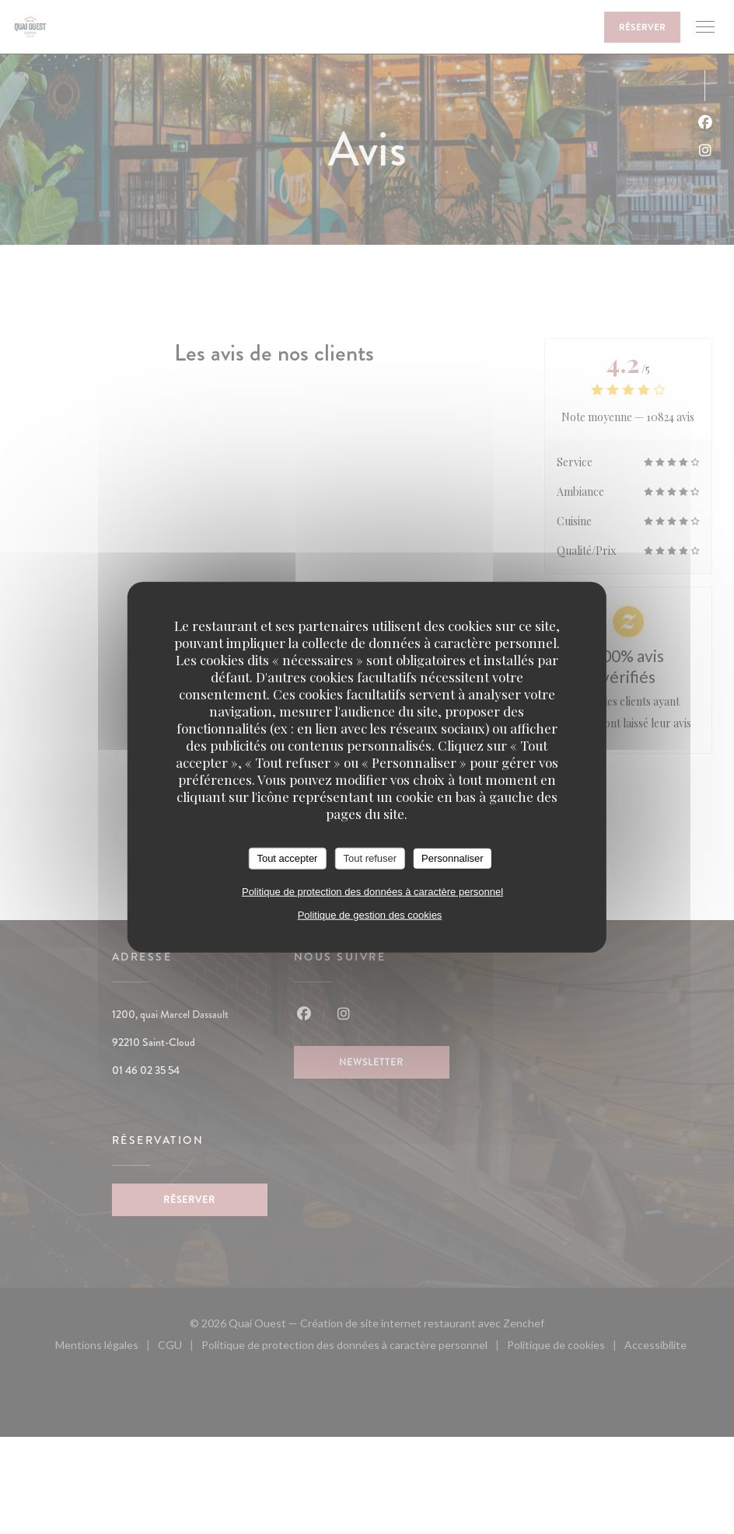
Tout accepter (287, 858)
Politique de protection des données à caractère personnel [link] (372, 891)
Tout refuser (370, 858)
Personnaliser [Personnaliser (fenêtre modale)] (452, 858)
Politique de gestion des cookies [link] (370, 914)
